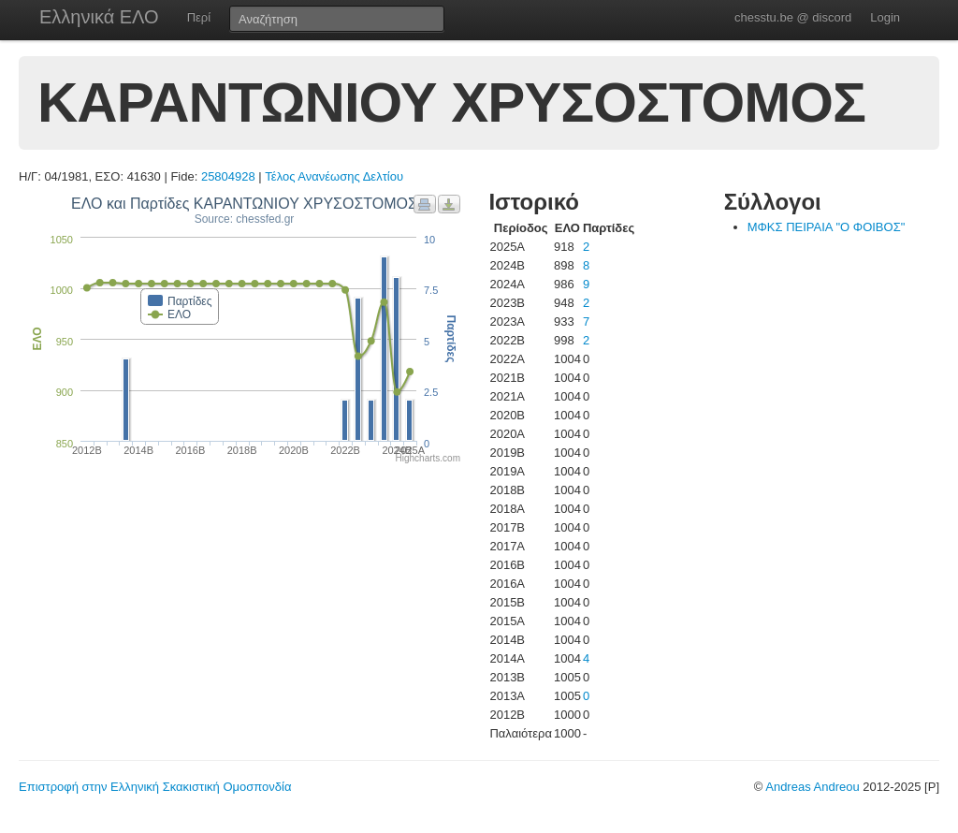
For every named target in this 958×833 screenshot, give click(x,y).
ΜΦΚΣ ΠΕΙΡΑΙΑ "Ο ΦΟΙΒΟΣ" (827, 227)
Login (885, 17)
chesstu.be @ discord (792, 17)
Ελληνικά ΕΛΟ (99, 17)
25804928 (228, 176)
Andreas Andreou (812, 787)
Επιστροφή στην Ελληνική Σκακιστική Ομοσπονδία (155, 787)
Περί (198, 17)
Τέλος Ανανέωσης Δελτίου (334, 176)
